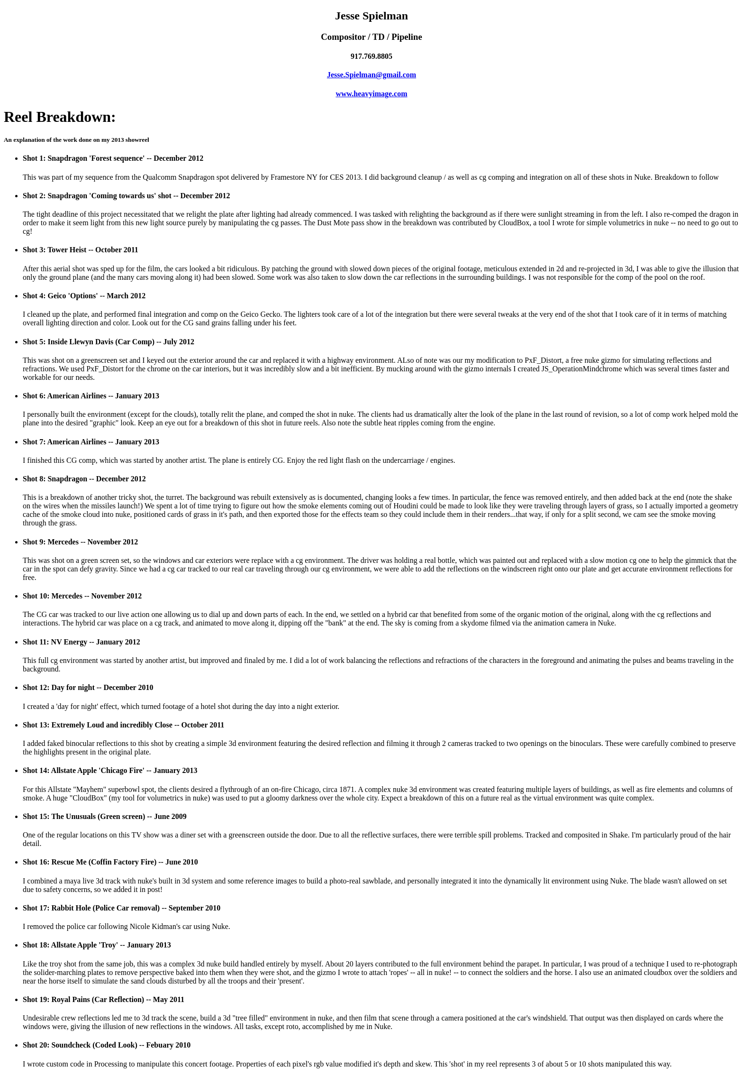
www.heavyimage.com (371, 94)
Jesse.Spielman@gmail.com (371, 75)
